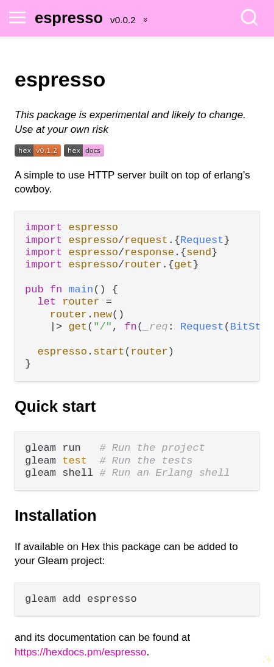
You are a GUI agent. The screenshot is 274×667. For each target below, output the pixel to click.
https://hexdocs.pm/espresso (80, 652)
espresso (69, 17)
